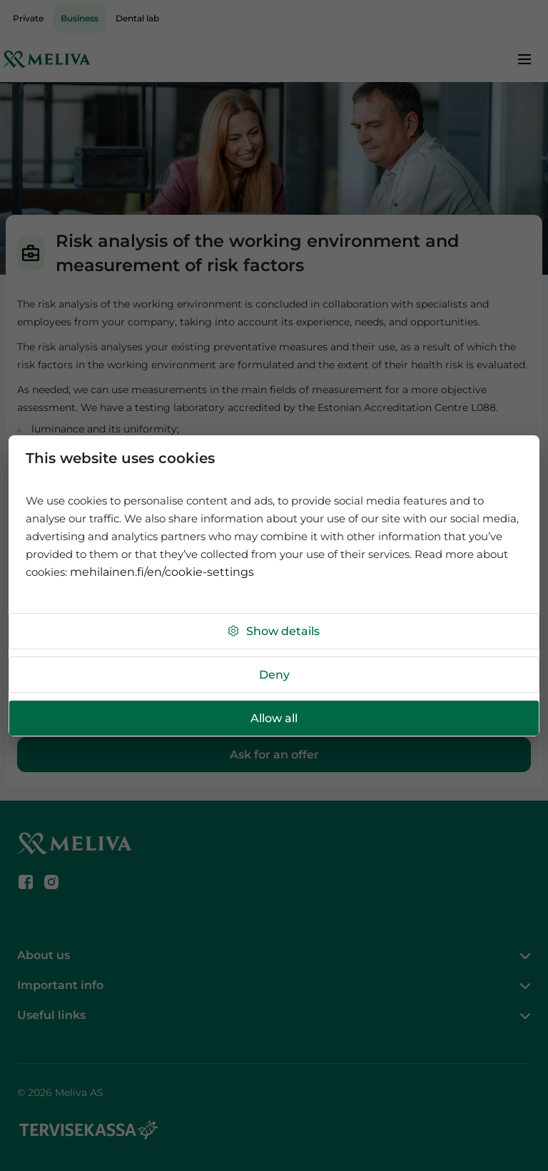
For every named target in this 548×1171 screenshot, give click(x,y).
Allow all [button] (274, 718)
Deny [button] (274, 674)
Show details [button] (273, 631)
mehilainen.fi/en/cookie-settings (162, 572)
